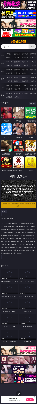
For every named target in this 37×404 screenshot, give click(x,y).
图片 (2, 79)
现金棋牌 (25, 57)
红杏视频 (9, 97)
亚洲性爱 (9, 70)
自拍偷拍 (17, 62)
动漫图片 (33, 78)
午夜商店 (17, 94)
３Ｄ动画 (33, 62)
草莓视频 (25, 94)
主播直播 (25, 65)
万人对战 (25, 54)
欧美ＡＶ (25, 62)
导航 (2, 95)
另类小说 (17, 89)
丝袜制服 (17, 65)
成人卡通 (25, 70)
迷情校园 (9, 89)
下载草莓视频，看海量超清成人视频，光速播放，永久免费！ (19, 205)
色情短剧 (17, 97)
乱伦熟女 (25, 73)
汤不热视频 (33, 94)
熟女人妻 (9, 65)
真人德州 (17, 54)
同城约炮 (9, 94)
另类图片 (33, 81)
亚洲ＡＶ (9, 62)
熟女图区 (25, 81)
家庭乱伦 (17, 86)
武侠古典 (33, 86)
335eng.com (18, 41)
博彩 (2, 55)
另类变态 (33, 73)
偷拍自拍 (17, 70)
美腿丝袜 (9, 81)
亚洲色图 (17, 78)
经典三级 (17, 73)
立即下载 (30, 400)
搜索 (32, 46)
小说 (2, 87)
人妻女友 (25, 86)
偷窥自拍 (9, 78)
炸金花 (17, 57)
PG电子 (9, 54)
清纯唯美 (17, 81)
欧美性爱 (33, 70)
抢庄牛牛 (33, 57)
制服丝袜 (9, 73)
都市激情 (9, 86)
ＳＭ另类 (33, 65)
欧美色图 (25, 78)
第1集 (4, 211)
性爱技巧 (33, 89)
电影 (2, 71)
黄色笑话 (25, 89)
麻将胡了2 (9, 57)
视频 (2, 63)
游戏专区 (33, 54)
